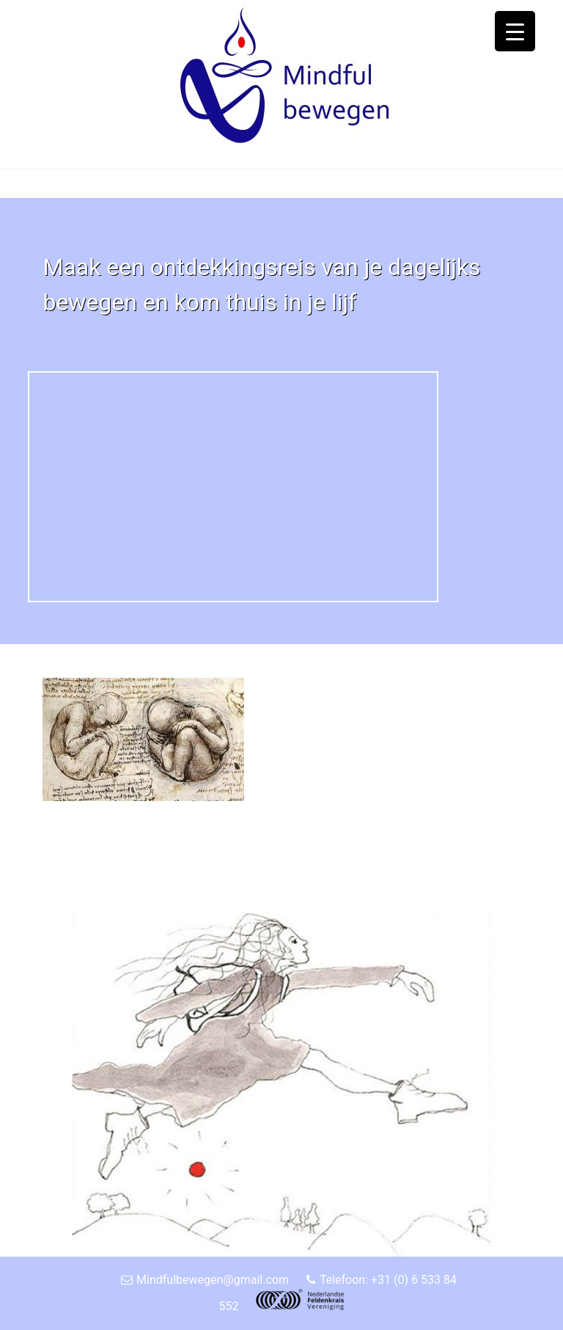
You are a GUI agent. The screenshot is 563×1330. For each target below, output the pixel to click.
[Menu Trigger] (515, 31)
